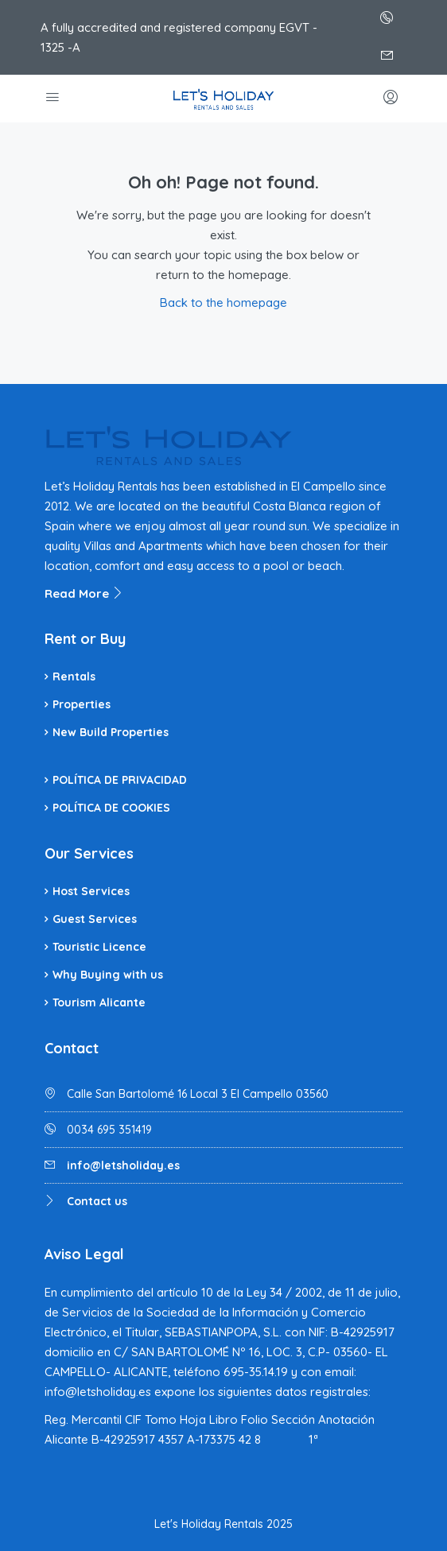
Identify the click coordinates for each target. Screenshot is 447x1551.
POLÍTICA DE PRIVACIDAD (119, 780)
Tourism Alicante (99, 1002)
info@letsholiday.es (123, 1165)
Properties (81, 704)
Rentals (73, 676)
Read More (84, 593)
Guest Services (94, 919)
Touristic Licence (99, 947)
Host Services (91, 891)
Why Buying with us (107, 974)
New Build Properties (110, 732)
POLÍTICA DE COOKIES (111, 808)
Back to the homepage (223, 302)
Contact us (97, 1201)
